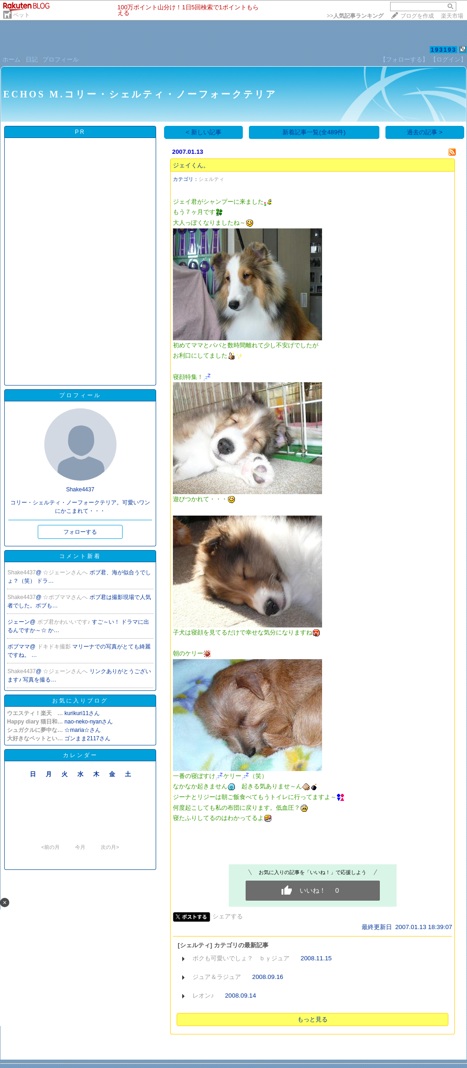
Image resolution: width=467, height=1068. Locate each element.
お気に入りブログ (80, 700)
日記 (32, 59)
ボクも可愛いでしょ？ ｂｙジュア (240, 958)
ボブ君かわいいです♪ (64, 622)
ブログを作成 (417, 16)
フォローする (80, 532)
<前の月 (50, 847)
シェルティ (211, 179)
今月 (80, 847)
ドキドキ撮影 (54, 646)
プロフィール (60, 59)
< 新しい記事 (204, 132)
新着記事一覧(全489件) (313, 132)
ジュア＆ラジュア (216, 976)
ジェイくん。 (191, 165)
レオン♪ (203, 995)
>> (355, 16)
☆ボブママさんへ (66, 597)
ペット (21, 15)
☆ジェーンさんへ (66, 572)
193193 (443, 49)
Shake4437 (21, 572)
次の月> (110, 847)
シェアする (228, 916)
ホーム (11, 59)
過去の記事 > (425, 132)
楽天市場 (452, 16)
